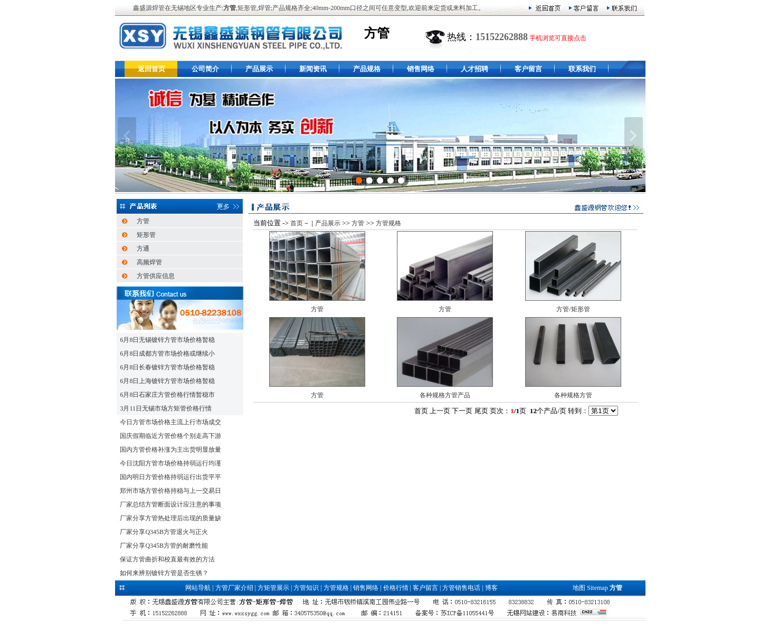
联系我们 (582, 69)
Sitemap (597, 587)
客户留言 (528, 69)
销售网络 (420, 69)
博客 (491, 587)
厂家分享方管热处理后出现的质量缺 (170, 518)
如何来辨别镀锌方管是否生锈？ (164, 573)
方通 (143, 248)
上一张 (127, 135)
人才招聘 (474, 69)
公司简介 (205, 69)
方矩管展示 (273, 587)
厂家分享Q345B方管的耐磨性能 (164, 545)
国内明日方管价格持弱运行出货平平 (170, 477)
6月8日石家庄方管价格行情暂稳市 (167, 394)
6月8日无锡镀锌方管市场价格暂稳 (167, 339)
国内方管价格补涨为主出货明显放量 (170, 449)
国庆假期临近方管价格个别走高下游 (170, 436)
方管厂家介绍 (234, 587)
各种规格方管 (573, 395)
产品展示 (259, 69)
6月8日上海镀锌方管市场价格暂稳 (167, 381)
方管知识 (306, 587)
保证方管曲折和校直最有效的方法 (167, 559)
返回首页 (151, 69)
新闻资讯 (313, 69)
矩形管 (146, 234)
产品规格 (367, 69)
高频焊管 (149, 262)
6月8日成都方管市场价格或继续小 (167, 353)
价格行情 (395, 587)
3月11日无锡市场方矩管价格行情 (166, 408)
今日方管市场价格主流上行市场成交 (170, 422)
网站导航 (198, 587)
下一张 (633, 135)
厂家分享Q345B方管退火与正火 (164, 532)
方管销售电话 (461, 587)
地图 (579, 587)
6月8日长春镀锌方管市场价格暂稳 (167, 367)
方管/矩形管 (573, 309)
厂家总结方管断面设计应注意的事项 (170, 504)
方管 (143, 221)
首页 (296, 223)
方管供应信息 (156, 276)
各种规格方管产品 (445, 395)
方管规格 (388, 223)
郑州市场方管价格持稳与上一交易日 (170, 490)
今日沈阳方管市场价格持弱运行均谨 (170, 463)
